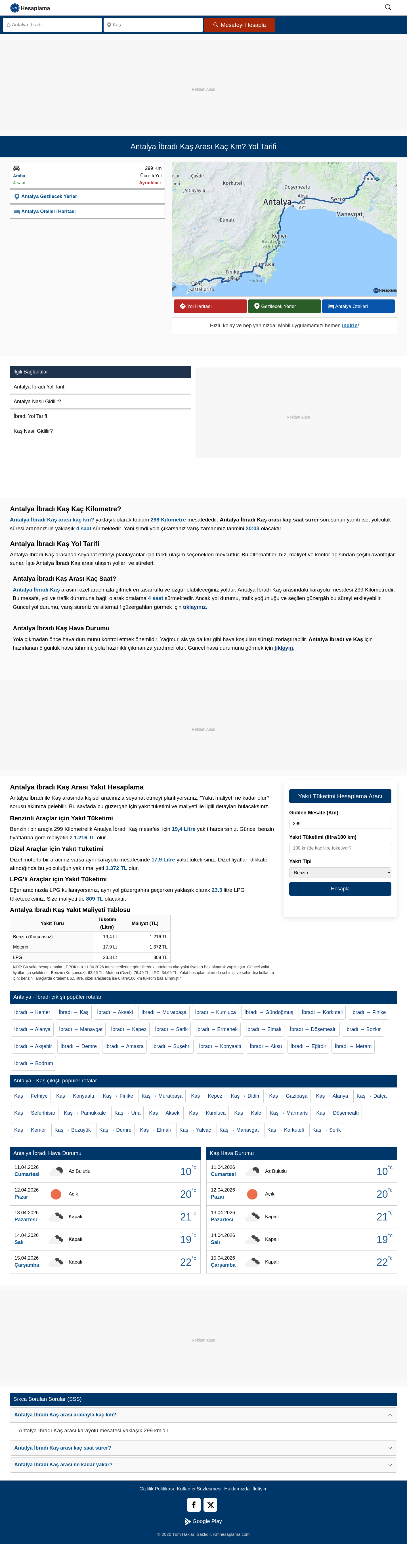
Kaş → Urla (127, 1113)
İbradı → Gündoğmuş (268, 1012)
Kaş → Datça (371, 1096)
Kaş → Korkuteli (285, 1130)
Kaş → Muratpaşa (162, 1096)
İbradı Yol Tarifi (30, 416)
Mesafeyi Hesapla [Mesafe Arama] (239, 25)
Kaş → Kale (247, 1113)
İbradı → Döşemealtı (313, 1029)
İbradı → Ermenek (217, 1029)
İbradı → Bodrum (33, 1063)
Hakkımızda (237, 1489)
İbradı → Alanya (32, 1029)
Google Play (203, 1521)
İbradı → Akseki (115, 1012)
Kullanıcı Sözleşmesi (199, 1489)
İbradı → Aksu (266, 1046)
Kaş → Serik (326, 1130)
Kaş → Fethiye (31, 1096)
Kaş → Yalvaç (195, 1130)
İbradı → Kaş (74, 1012)
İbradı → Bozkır (363, 1029)
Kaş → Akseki (165, 1113)
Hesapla (340, 889)
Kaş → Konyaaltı (75, 1096)
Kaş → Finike (118, 1096)
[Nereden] (52, 25)
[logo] (30, 7)
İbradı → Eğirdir (308, 1046)
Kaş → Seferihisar (34, 1113)
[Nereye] (153, 25)
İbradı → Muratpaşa (163, 1012)
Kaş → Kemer (30, 1130)
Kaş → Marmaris (289, 1113)
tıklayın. (284, 648)
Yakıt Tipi (300, 861)
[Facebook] (194, 1505)
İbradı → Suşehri (171, 1046)
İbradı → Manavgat (80, 1029)
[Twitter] (210, 1505)
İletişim (260, 1489)
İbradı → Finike (368, 1012)
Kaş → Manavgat (239, 1130)
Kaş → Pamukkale (85, 1113)
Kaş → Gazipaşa (288, 1096)
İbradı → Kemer (32, 1012)
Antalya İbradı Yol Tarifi (40, 387)
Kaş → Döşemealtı (337, 1113)
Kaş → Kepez (206, 1096)
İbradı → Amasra (124, 1046)
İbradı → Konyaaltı (220, 1046)
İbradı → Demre (78, 1046)
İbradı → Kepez (128, 1029)
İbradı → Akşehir (33, 1046)
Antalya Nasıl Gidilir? (37, 401)
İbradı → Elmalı (263, 1029)
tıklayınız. (195, 607)
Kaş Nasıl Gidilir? (33, 431)
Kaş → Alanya (332, 1096)
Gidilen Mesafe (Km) (313, 813)
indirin (350, 325)
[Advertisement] (203, 79)
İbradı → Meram (353, 1046)
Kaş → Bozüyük (72, 1130)
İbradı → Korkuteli (322, 1012)
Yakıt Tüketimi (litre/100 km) (322, 837)
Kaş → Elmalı (155, 1130)
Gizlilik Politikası (156, 1489)
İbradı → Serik (171, 1029)
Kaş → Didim (246, 1096)
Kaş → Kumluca (207, 1113)
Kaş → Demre (115, 1130)
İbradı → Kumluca (215, 1012)
